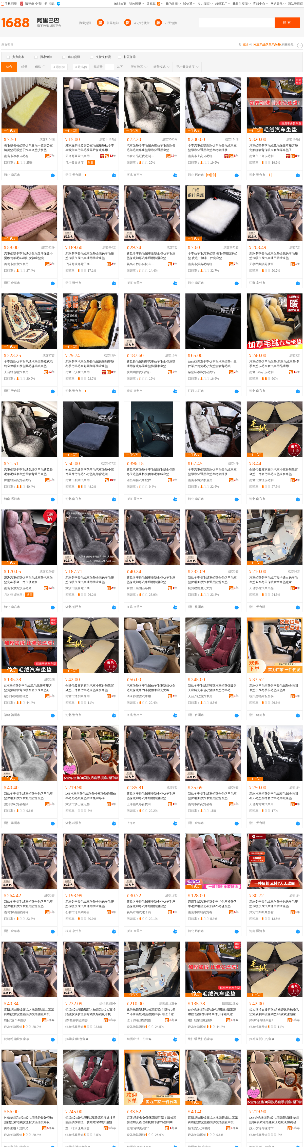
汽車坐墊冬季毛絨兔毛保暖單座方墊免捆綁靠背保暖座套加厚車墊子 (273, 148)
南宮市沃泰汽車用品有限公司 (79, 372)
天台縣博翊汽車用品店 (263, 804)
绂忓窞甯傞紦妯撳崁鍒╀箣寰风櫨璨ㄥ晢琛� (202, 1020)
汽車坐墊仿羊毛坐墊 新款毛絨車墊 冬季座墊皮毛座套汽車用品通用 (274, 364)
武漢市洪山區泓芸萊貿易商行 (79, 804)
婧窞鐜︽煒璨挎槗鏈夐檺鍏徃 (202, 1128)
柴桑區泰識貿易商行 (201, 372)
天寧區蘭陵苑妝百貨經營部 (263, 264)
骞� (51, 1020)
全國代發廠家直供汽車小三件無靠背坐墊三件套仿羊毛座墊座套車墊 (273, 472)
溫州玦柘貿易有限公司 (18, 804)
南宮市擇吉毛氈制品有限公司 (202, 264)
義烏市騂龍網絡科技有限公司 (18, 912)
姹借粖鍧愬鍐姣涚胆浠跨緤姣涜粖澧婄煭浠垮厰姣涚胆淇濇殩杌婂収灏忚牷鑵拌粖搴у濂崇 (28, 1120)
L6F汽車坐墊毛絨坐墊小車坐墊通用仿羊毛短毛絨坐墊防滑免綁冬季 (90, 796)
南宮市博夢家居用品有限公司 (202, 480)
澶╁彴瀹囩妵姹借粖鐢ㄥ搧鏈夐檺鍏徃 (141, 1020)
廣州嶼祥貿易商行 (139, 372)
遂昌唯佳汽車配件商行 (141, 480)
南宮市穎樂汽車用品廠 (79, 480)
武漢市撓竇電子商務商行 (79, 588)
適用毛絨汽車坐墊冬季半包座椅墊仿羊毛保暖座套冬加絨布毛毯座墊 (212, 904)
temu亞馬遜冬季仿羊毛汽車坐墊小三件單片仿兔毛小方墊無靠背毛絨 (212, 364)
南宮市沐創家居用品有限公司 (79, 696)
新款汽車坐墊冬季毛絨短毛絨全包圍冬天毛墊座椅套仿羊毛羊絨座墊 (151, 472)
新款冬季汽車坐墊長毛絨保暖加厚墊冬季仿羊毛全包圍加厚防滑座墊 (89, 364)
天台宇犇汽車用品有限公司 (263, 588)
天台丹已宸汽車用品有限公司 (202, 696)
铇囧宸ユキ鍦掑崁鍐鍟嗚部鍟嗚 (18, 1020)
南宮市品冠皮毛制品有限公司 (141, 156)
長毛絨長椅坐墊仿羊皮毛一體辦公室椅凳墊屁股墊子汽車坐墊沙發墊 (28, 148)
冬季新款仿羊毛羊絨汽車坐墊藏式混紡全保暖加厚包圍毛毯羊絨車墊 (28, 364)
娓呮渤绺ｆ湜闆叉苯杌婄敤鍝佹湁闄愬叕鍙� (18, 1128)
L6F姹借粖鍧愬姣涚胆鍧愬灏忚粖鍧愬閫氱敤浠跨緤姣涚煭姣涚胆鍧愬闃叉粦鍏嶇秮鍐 (274, 1120)
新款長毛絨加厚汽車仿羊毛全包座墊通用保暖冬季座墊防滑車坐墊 (151, 364)
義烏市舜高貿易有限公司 (202, 804)
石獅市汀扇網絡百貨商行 (79, 912)
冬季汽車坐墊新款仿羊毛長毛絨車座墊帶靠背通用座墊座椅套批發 (212, 148)
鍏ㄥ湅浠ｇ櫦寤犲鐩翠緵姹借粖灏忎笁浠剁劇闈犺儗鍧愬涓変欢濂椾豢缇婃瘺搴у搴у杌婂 (274, 1012)
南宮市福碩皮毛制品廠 (263, 372)
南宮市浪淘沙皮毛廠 (17, 588)
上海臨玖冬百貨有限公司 (141, 804)
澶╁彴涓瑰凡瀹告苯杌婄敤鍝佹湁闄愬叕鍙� (79, 1128)
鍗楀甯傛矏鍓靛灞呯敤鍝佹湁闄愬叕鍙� (263, 1020)
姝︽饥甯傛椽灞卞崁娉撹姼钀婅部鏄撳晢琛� (263, 1128)
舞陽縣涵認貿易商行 (17, 480)
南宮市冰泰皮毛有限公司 (18, 156)
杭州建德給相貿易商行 (263, 696)
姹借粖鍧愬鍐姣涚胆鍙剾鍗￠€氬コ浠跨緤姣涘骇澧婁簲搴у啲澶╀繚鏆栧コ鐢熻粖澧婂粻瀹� (152, 1012)
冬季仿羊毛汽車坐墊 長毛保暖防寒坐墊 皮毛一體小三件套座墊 (212, 256)
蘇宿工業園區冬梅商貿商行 (141, 588)
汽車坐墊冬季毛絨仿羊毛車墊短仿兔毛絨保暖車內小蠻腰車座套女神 (151, 688)
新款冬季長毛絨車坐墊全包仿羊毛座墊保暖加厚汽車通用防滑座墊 (89, 256)
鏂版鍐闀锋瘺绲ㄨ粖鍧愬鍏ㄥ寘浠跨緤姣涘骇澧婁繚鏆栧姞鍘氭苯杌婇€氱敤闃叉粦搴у (29, 1012)
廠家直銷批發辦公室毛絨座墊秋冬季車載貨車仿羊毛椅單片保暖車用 (89, 148)
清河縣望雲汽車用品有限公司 (141, 696)
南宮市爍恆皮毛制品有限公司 (263, 480)
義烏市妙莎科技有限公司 (141, 264)
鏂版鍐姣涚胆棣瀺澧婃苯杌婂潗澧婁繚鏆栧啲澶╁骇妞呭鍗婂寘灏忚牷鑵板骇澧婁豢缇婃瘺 (90, 1120)
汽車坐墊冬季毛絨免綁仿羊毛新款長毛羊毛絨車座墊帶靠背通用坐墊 (151, 148)
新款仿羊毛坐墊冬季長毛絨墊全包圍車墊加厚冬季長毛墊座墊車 (273, 688)
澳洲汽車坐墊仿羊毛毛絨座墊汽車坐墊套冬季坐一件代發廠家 (28, 580)
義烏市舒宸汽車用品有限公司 (18, 264)
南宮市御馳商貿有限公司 (202, 912)
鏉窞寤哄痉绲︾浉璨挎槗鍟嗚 (141, 1128)
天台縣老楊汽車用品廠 (18, 372)
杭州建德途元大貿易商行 (202, 588)
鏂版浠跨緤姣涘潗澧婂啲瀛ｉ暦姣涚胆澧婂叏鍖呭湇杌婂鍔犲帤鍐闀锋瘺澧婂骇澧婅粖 (151, 1120)
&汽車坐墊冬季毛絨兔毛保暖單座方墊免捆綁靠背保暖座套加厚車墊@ (28, 688)
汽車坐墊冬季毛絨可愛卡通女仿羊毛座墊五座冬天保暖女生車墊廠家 (273, 580)
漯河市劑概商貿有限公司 (263, 912)
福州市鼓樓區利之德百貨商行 (18, 696)
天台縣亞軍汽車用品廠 (79, 156)
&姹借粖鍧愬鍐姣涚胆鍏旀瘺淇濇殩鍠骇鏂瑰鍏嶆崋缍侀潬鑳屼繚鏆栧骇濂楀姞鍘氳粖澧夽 (212, 1012)
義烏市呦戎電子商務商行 (141, 912)
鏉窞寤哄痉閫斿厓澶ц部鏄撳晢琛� (79, 1020)
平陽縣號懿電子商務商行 (79, 264)
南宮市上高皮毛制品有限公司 (202, 156)
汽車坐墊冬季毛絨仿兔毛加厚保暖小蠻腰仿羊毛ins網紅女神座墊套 (28, 256)
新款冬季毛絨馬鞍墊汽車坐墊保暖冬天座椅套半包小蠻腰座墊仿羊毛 (212, 688)
